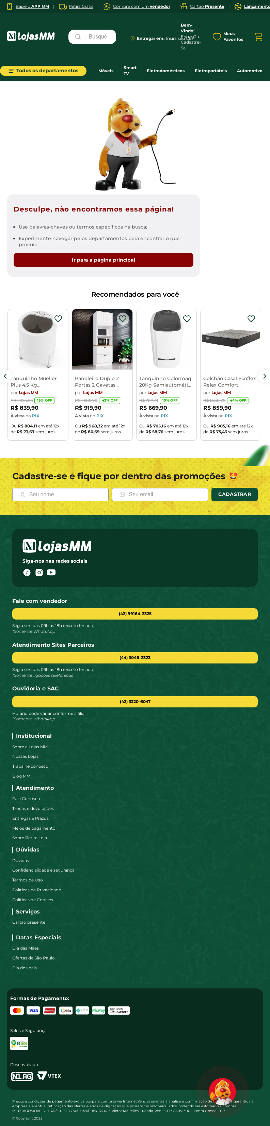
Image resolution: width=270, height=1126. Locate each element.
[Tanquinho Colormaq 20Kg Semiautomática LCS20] (166, 376)
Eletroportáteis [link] (211, 70)
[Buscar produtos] (79, 37)
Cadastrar (234, 494)
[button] (135, 657)
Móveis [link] (105, 70)
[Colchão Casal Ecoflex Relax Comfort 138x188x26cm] (230, 376)
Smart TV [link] (130, 70)
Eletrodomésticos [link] (166, 70)
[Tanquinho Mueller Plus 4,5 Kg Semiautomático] (37, 376)
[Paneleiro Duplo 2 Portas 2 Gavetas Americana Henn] (102, 376)
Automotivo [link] (250, 70)
